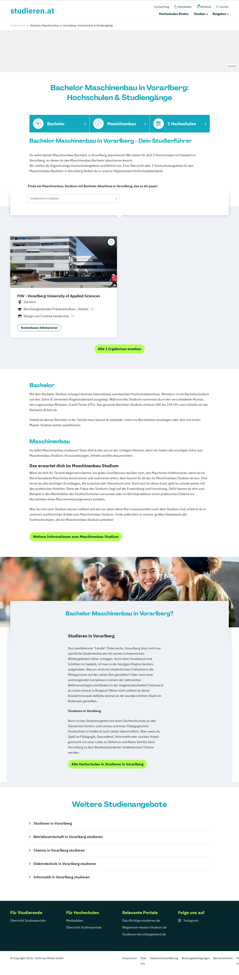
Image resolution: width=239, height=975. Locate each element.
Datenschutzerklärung (164, 958)
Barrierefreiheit (223, 958)
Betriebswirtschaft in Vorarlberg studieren (68, 836)
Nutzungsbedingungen (196, 958)
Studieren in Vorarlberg (53, 823)
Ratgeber (219, 14)
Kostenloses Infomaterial (39, 328)
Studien (199, 14)
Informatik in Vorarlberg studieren (62, 877)
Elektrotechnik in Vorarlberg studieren (65, 863)
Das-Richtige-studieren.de (141, 920)
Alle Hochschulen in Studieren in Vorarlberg (107, 764)
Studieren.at (17, 25)
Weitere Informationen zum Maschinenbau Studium (76, 536)
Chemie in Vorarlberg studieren (59, 850)
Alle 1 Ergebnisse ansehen (119, 348)
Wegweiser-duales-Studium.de (144, 927)
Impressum (129, 958)
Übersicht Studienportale (28, 920)
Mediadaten (74, 920)
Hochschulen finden (174, 14)
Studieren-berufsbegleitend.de (144, 934)
